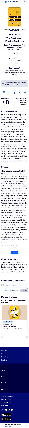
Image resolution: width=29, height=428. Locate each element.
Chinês (3, 379)
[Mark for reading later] (9, 92)
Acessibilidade (4, 405)
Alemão (3, 370)
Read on (14, 252)
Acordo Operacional (6, 402)
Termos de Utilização (6, 399)
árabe (2, 389)
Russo (2, 376)
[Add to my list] (14, 92)
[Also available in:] (25, 92)
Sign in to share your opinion (11, 290)
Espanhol (3, 373)
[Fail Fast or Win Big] (14, 312)
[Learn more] (11, 98)
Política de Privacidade (7, 396)
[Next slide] (27, 337)
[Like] (3, 93)
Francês (3, 386)
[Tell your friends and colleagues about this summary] (19, 92)
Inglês (2, 367)
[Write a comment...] (16, 286)
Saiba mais (8, 426)
